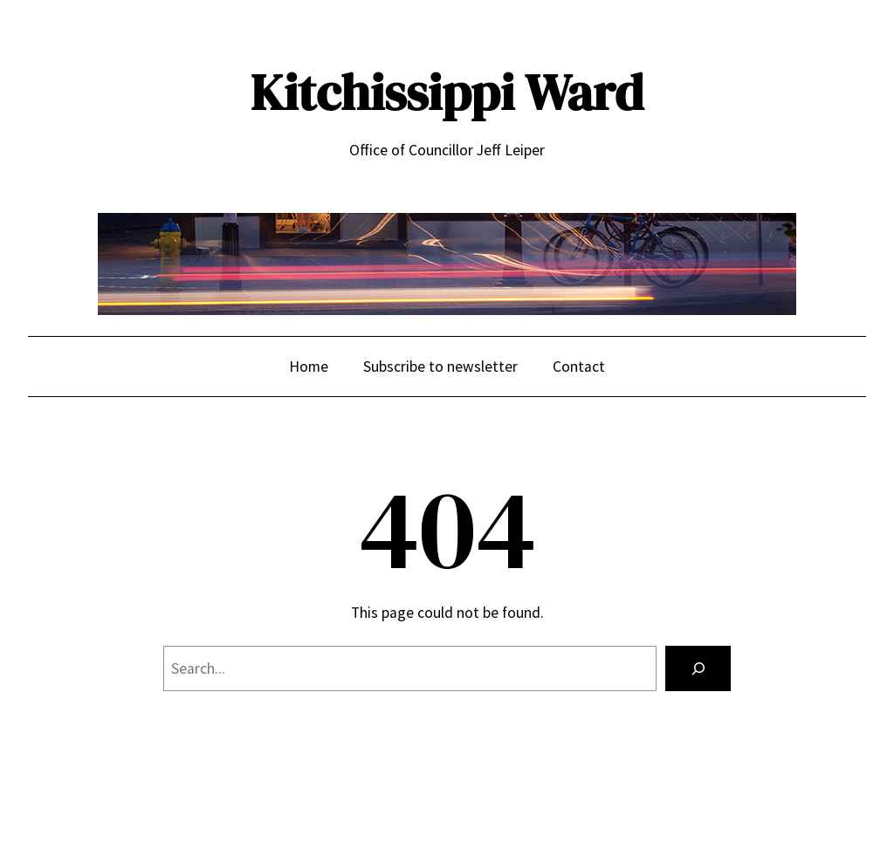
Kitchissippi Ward (447, 92)
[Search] (698, 668)
